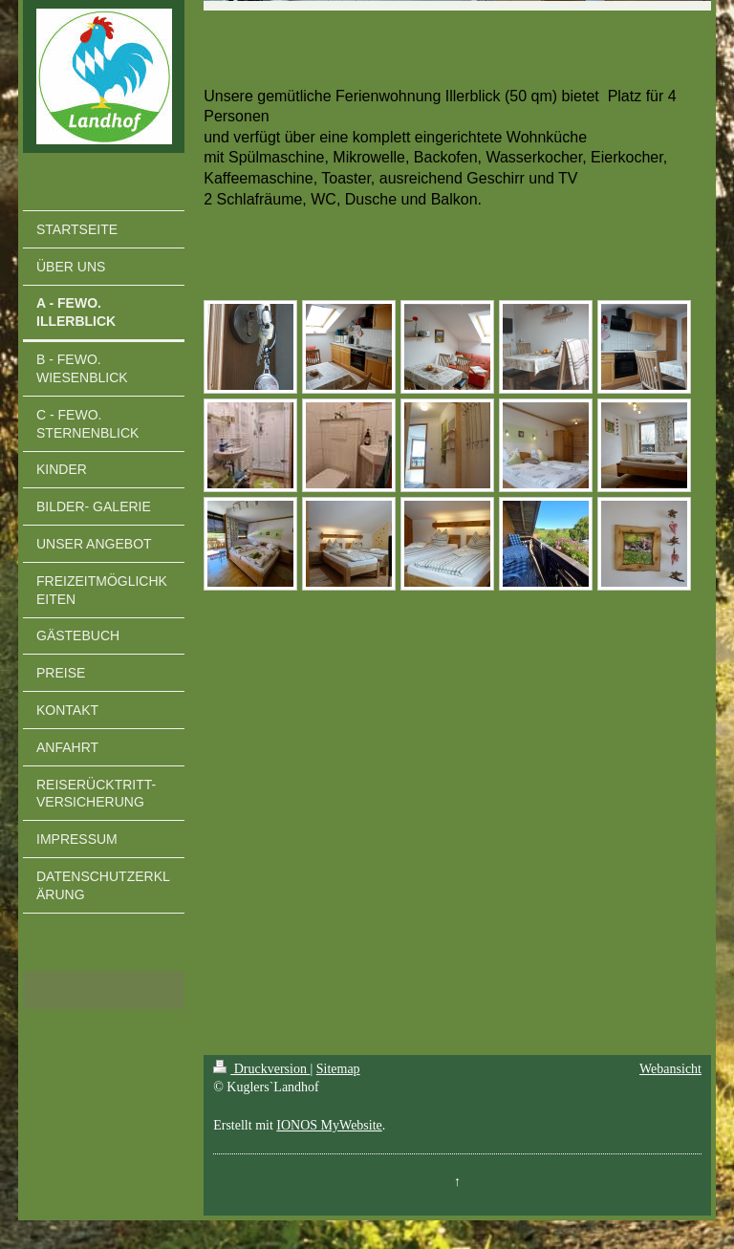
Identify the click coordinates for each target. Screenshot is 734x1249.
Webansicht (670, 1069)
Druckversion (261, 1069)
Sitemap (338, 1069)
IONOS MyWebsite (328, 1125)
